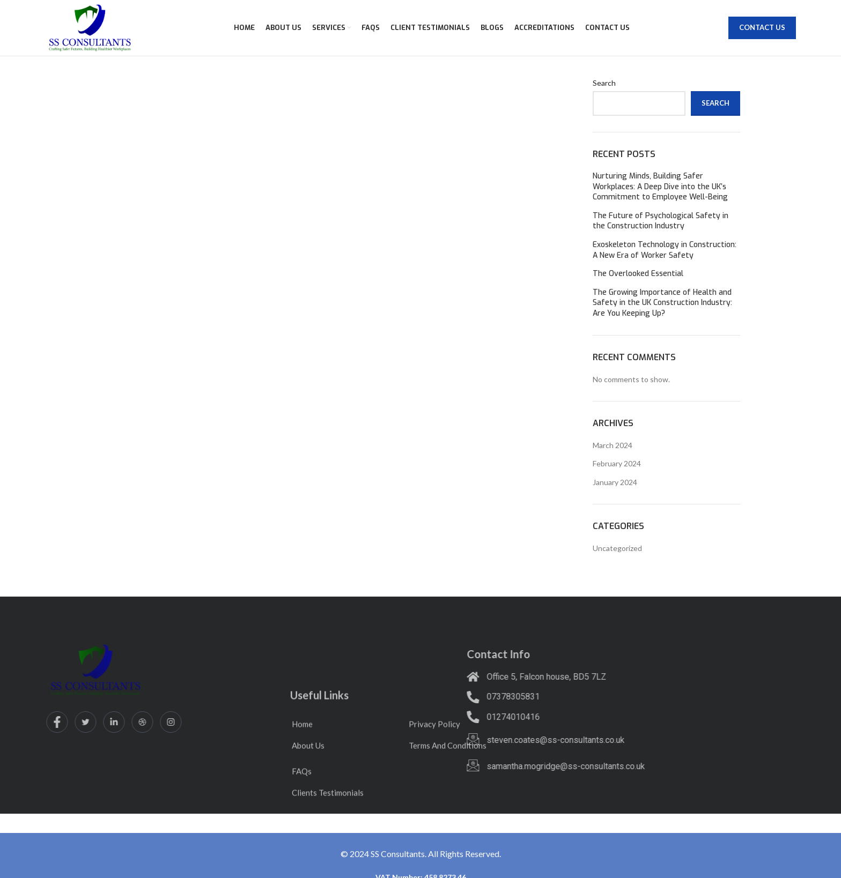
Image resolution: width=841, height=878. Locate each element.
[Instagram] (110, 722)
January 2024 (615, 482)
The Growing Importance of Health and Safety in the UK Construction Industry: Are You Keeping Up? (662, 302)
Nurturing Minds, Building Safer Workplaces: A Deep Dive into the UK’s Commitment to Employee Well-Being (660, 186)
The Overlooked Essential (638, 274)
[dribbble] (81, 722)
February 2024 (617, 463)
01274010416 (445, 717)
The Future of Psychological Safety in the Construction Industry (660, 221)
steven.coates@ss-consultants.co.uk (488, 740)
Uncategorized (617, 548)
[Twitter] (24, 722)
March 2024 (612, 445)
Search (604, 82)
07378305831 (445, 696)
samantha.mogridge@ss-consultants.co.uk (498, 766)
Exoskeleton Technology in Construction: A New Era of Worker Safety (664, 250)
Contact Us (762, 27)
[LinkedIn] (53, 722)
